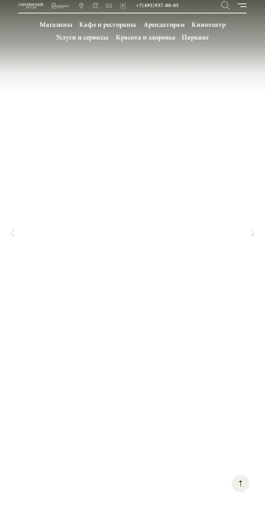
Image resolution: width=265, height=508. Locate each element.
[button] (12, 232)
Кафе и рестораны (107, 24)
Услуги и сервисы (82, 37)
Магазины (56, 24)
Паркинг (195, 37)
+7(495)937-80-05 (157, 5)
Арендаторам (164, 24)
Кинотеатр (208, 24)
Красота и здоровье (145, 37)
